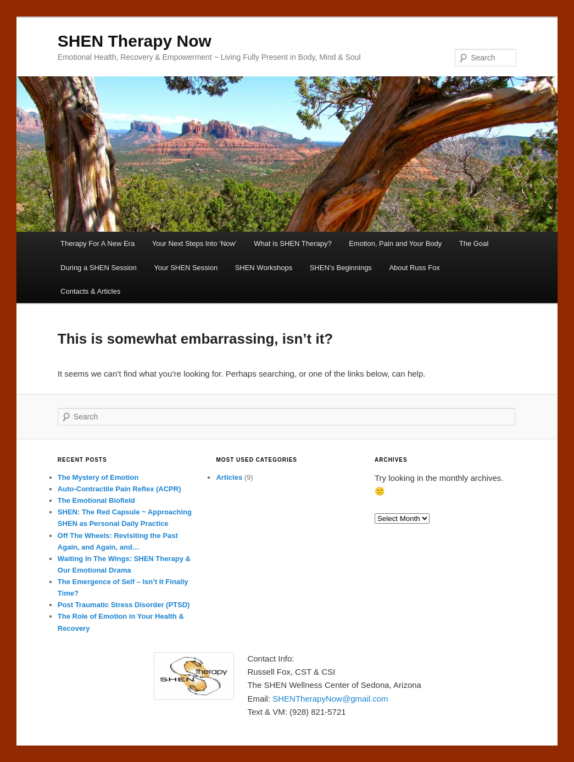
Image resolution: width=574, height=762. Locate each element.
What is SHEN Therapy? (292, 243)
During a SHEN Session (98, 268)
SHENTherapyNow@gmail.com (330, 698)
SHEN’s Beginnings (341, 268)
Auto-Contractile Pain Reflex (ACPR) (119, 489)
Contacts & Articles (90, 291)
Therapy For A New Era (97, 243)
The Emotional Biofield (96, 500)
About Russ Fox (414, 268)
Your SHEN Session (186, 268)
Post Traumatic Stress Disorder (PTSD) (124, 605)
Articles (229, 477)
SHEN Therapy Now (134, 41)
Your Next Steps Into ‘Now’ (194, 243)
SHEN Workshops (264, 268)
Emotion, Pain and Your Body (395, 243)
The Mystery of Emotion (98, 477)
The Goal (473, 243)
